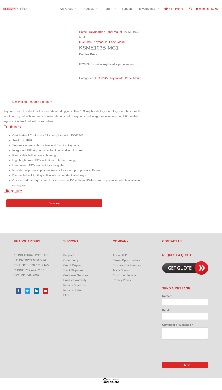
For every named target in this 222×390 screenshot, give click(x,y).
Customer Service (124, 275)
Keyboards (96, 32)
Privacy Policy (122, 280)
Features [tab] (34, 102)
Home (83, 32)
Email (166, 310)
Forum (108, 8)
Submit (185, 365)
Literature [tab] (46, 102)
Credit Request (73, 265)
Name (167, 296)
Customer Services (75, 275)
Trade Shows (121, 270)
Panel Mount (114, 32)
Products (88, 8)
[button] (191, 9)
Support (127, 8)
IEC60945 (85, 42)
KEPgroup (66, 8)
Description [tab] (19, 102)
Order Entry (70, 260)
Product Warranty (74, 280)
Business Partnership (127, 265)
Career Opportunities (126, 260)
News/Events (146, 8)
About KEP (120, 255)
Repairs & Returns (75, 285)
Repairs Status (72, 290)
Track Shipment (73, 270)
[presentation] (188, 356)
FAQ (66, 295)
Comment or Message (177, 324)
